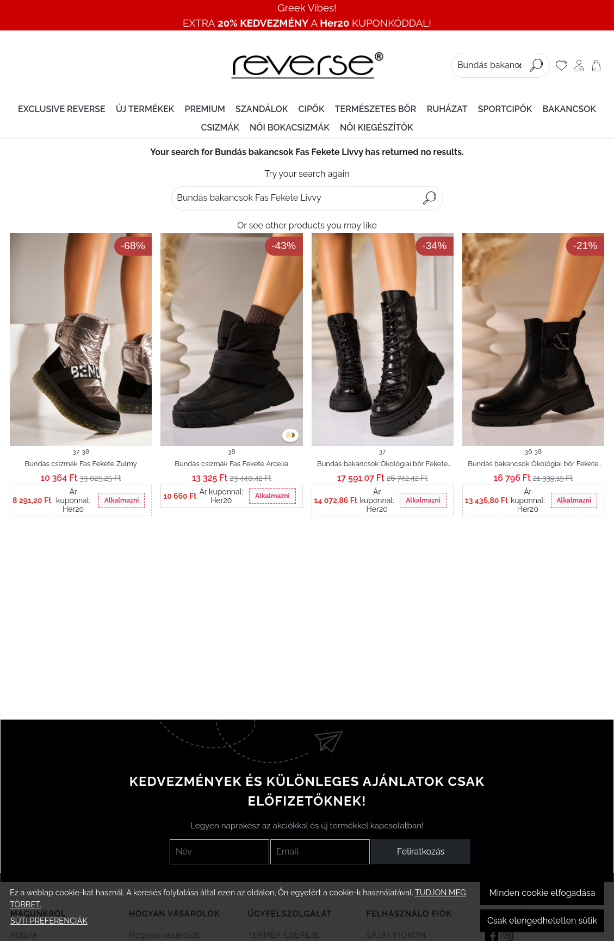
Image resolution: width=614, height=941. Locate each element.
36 (528, 451)
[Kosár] (596, 65)
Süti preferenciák (49, 920)
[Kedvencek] (561, 65)
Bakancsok (569, 109)
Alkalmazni (121, 500)
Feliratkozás (420, 851)
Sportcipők (505, 109)
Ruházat (447, 109)
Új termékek (145, 109)
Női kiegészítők (376, 127)
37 (75, 451)
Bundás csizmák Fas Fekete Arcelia (231, 464)
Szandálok (261, 109)
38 (85, 451)
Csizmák (220, 127)
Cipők (312, 109)
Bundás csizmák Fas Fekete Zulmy (80, 464)
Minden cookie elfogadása (542, 893)
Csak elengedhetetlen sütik (542, 920)
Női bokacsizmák (290, 127)
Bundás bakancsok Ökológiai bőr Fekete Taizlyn (533, 464)
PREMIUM (204, 109)
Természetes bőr (376, 109)
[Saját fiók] (579, 65)
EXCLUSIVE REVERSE (62, 109)
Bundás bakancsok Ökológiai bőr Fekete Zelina (382, 464)
